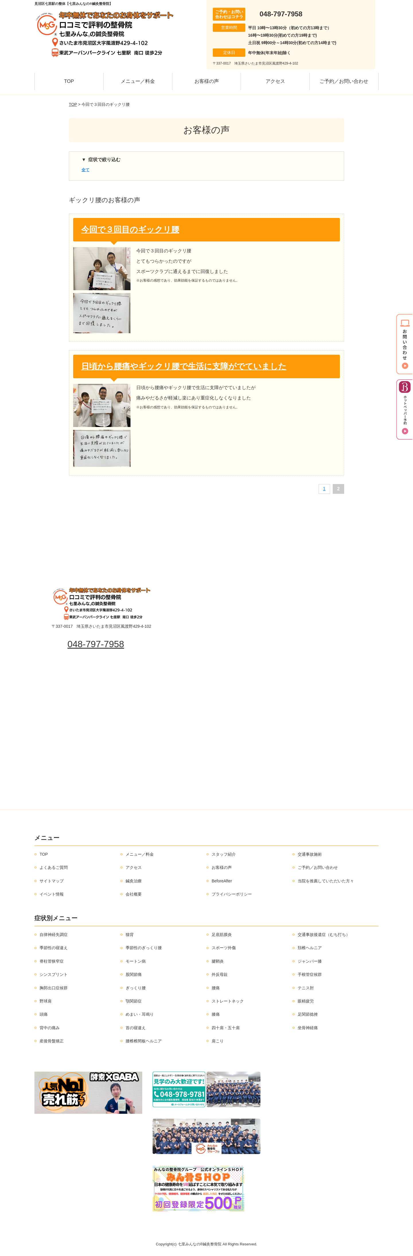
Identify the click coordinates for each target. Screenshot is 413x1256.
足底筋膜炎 (222, 934)
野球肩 (46, 1001)
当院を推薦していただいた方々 (326, 881)
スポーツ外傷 (224, 947)
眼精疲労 (306, 1001)
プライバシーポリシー (232, 894)
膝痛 (216, 1014)
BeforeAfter (222, 881)
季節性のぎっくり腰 (144, 947)
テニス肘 (306, 988)
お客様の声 (206, 81)
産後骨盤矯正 (52, 1041)
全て (85, 169)
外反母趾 (220, 974)
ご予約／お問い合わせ (344, 81)
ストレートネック (228, 1001)
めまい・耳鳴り (140, 1014)
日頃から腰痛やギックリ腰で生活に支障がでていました (184, 366)
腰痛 (216, 988)
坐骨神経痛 (308, 1027)
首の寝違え (136, 1027)
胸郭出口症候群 (54, 988)
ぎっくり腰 (136, 988)
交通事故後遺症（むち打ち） (324, 934)
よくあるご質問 (54, 867)
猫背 (130, 934)
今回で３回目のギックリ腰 (130, 229)
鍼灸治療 (134, 881)
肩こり (218, 1041)
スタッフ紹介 (224, 854)
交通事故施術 (310, 854)
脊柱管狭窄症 (52, 961)
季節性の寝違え (54, 947)
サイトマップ (52, 881)
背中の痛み (50, 1027)
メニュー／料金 (138, 81)
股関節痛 (134, 974)
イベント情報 (52, 894)
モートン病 (136, 961)
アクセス (275, 81)
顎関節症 (134, 1001)
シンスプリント (54, 974)
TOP (69, 81)
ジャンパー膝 (310, 961)
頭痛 (44, 1014)
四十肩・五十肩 (226, 1027)
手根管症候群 (310, 974)
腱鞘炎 (218, 961)
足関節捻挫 (308, 1014)
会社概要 (134, 894)
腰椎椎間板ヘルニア (144, 1041)
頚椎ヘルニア (310, 947)
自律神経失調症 (54, 934)
